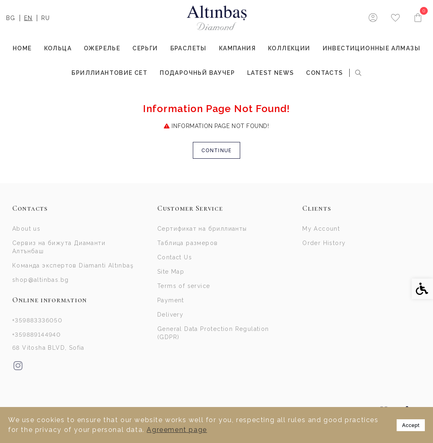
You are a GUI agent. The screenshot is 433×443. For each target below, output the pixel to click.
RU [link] (45, 18)
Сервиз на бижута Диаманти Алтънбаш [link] (58, 247)
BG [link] (11, 18)
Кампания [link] (237, 48)
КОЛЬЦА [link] (57, 48)
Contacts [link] (324, 73)
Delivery (170, 314)
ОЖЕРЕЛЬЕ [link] (102, 48)
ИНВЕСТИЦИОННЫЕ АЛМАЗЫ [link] (371, 48)
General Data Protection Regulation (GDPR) (213, 333)
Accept (411, 425)
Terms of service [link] (183, 286)
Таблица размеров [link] (187, 243)
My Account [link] (321, 228)
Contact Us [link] (174, 257)
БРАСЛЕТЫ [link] (188, 48)
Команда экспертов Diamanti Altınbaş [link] (73, 265)
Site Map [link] (170, 271)
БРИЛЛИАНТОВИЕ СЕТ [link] (109, 73)
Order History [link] (324, 243)
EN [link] (28, 18)
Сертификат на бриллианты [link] (202, 228)
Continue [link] (216, 150)
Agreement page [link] (177, 430)
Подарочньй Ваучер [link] (197, 73)
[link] (217, 18)
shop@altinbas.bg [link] (40, 280)
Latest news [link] (270, 73)
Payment (170, 300)
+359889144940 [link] (36, 334)
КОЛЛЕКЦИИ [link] (289, 48)
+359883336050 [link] (37, 320)
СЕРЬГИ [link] (145, 48)
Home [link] (22, 48)
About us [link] (26, 228)
